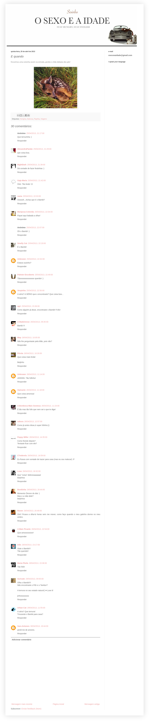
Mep (19, 337)
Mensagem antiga (92, 704)
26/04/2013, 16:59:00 (36, 455)
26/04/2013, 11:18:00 (35, 390)
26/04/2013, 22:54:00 (40, 529)
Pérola (20, 353)
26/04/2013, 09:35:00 (39, 322)
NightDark (21, 165)
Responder (22, 141)
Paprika (37, 119)
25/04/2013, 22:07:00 (35, 227)
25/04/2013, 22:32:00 (36, 259)
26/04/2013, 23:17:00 (31, 545)
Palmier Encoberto (25, 275)
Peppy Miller (22, 437)
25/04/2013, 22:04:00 (44, 212)
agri (19, 306)
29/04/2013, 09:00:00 (34, 579)
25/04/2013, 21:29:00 (42, 149)
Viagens (44, 119)
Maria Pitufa (22, 563)
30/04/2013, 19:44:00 (39, 626)
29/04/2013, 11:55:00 (36, 608)
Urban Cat (21, 608)
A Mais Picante (24, 529)
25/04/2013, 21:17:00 (35, 133)
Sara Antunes (23, 626)
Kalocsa (30, 119)
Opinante (21, 390)
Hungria (23, 119)
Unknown (21, 259)
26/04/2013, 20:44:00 (36, 490)
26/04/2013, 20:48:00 (33, 511)
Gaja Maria (22, 180)
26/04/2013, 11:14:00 (36, 374)
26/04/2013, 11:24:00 (50, 406)
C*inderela (22, 455)
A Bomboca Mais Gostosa (29, 406)
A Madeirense (23, 322)
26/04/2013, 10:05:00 (31, 337)
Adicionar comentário (21, 640)
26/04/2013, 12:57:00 (33, 421)
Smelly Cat (22, 243)
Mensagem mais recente (22, 704)
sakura (20, 421)
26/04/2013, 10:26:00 (33, 353)
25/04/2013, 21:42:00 (37, 180)
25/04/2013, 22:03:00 (32, 196)
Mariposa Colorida (25, 212)
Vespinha (21, 290)
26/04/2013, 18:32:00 (32, 471)
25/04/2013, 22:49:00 (44, 275)
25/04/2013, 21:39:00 (36, 165)
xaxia (19, 196)
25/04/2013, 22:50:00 (35, 290)
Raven (20, 511)
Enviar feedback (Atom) (31, 709)
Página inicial (58, 704)
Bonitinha (21, 490)
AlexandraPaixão (25, 149)
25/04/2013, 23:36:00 (31, 306)
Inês (19, 545)
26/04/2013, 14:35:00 (38, 437)
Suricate (21, 579)
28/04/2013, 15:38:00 (38, 563)
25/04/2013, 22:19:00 (37, 243)
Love (19, 471)
